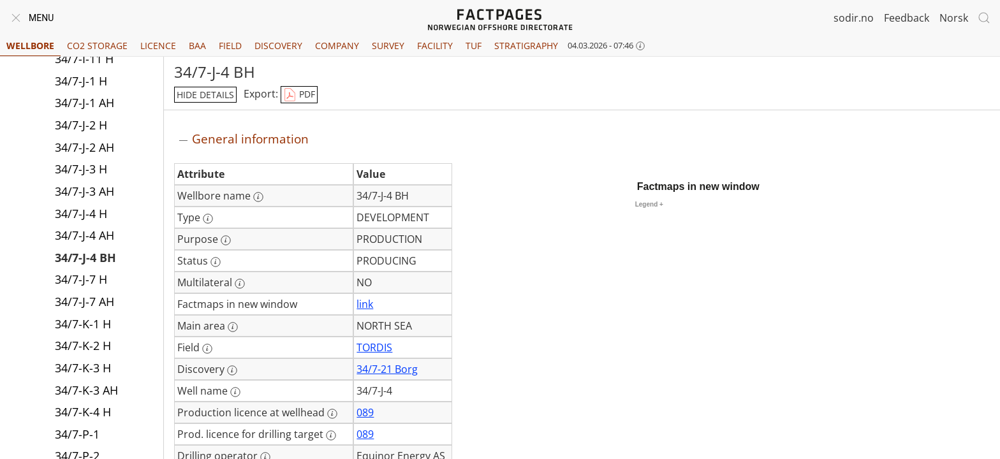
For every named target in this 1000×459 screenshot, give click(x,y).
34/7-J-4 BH (85, 257)
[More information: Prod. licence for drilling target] (331, 435)
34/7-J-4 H (81, 213)
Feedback (906, 18)
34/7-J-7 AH (84, 301)
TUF (474, 46)
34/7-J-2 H (81, 125)
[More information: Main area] (233, 327)
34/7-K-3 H (83, 367)
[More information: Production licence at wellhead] (332, 414)
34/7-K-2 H (83, 345)
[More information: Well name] (235, 392)
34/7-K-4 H (83, 411)
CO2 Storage (97, 46)
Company (337, 46)
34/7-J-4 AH (84, 235)
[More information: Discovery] (232, 370)
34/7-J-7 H (81, 279)
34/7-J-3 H (81, 169)
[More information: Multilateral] (240, 284)
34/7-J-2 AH (84, 147)
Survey (388, 46)
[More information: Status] (215, 262)
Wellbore (30, 46)
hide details (205, 95)
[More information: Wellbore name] (258, 197)
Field (230, 46)
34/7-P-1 (77, 434)
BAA (197, 46)
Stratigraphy (526, 46)
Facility (435, 46)
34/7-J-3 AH (84, 191)
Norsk (953, 18)
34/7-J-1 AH (84, 102)
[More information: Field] (207, 349)
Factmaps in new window (698, 186)
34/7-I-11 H (84, 58)
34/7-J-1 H (81, 81)
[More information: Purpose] (226, 240)
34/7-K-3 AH (86, 390)
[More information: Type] (208, 219)
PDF (299, 95)
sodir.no (854, 18)
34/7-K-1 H (83, 324)
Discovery (278, 46)
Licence (158, 46)
